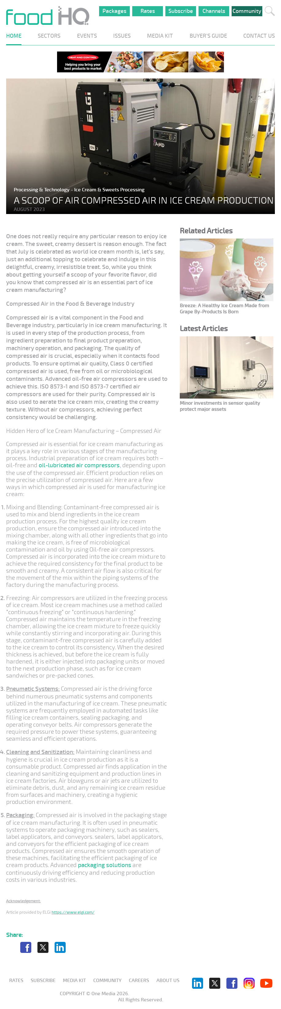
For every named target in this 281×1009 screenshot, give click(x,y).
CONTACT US (259, 35)
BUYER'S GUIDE (208, 35)
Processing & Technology (42, 190)
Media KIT (74, 980)
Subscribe (180, 11)
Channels (213, 11)
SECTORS (49, 35)
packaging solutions (104, 865)
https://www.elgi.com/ (73, 912)
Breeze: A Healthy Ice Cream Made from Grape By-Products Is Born (224, 309)
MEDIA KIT (160, 35)
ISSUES (122, 35)
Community (247, 11)
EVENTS (87, 35)
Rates (147, 11)
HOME (13, 35)
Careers (139, 980)
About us (167, 980)
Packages (114, 11)
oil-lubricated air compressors (79, 465)
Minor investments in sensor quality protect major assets (220, 406)
